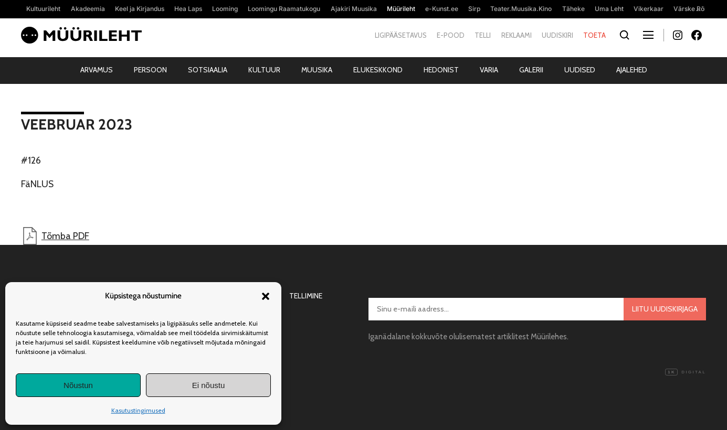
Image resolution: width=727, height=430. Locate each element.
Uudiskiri (557, 35)
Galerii (531, 69)
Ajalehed (631, 69)
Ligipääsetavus (401, 35)
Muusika (316, 69)
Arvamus (96, 69)
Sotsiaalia (207, 69)
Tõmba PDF (55, 236)
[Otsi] (624, 35)
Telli (483, 35)
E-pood (451, 35)
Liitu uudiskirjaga (665, 309)
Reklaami (516, 35)
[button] (265, 296)
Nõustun (78, 385)
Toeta (594, 35)
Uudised (579, 69)
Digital (685, 372)
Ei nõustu (208, 385)
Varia (489, 69)
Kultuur (264, 69)
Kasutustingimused (138, 410)
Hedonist (441, 69)
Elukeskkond (378, 69)
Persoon (150, 69)
